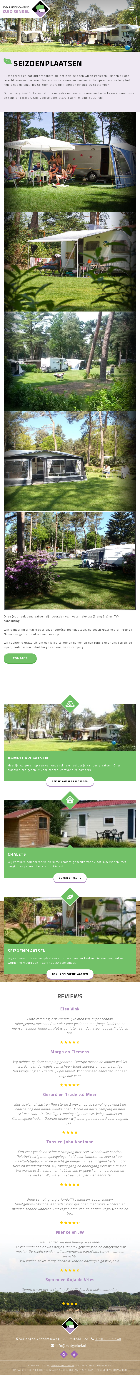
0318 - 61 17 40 (108, 1338)
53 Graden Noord (56, 1370)
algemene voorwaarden (112, 1370)
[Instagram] (74, 1354)
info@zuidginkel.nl (71, 1345)
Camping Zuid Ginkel (62, 1365)
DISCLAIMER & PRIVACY (81, 1370)
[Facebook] (64, 1354)
